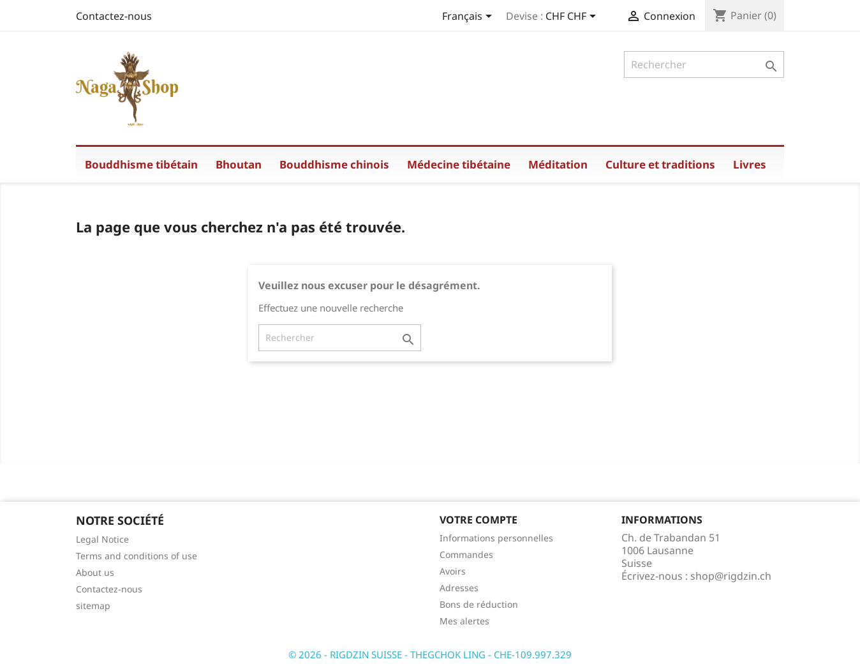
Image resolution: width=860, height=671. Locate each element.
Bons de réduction (479, 604)
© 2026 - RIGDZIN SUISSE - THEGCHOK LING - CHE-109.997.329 (430, 654)
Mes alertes (464, 621)
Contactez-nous (114, 16)
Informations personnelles (496, 538)
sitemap (93, 605)
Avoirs (453, 571)
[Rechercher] (704, 64)
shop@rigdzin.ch (730, 576)
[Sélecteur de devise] (572, 17)
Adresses (459, 588)
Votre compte (478, 520)
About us (95, 572)
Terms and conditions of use (136, 556)
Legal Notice (102, 539)
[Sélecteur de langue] (469, 17)
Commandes (466, 554)
